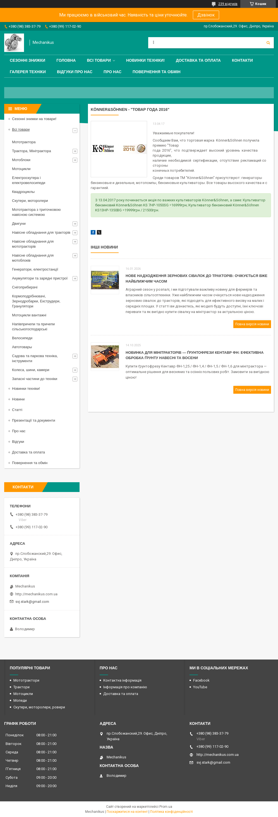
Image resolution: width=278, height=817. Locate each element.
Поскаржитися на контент (127, 812)
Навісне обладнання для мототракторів (33, 244)
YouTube (200, 687)
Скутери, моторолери (30, 201)
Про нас (112, 72)
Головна (66, 60)
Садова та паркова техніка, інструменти (35, 358)
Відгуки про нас (74, 72)
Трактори (21, 687)
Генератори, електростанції (35, 269)
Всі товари (99, 60)
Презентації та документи (33, 420)
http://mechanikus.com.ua (36, 594)
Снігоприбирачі (24, 287)
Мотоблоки (21, 160)
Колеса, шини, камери (30, 370)
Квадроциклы (23, 192)
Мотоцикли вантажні (29, 315)
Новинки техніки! (145, 60)
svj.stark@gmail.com (32, 601)
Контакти (242, 60)
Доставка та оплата (198, 60)
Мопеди (20, 700)
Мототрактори (26, 680)
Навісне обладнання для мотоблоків (33, 257)
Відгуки (18, 441)
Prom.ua (165, 807)
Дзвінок (206, 15)
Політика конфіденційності (171, 812)
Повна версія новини (252, 324)
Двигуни (19, 223)
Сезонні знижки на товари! (34, 119)
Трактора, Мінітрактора (31, 151)
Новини (18, 399)
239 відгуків (228, 4)
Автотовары (22, 347)
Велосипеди (22, 338)
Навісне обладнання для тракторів (41, 232)
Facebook (201, 680)
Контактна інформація (122, 680)
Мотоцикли (21, 169)
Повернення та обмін (157, 72)
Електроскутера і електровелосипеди (28, 180)
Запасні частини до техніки (34, 379)
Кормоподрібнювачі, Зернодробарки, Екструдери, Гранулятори (36, 301)
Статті (17, 410)
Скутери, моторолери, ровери (39, 707)
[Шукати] (268, 42)
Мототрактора (23, 142)
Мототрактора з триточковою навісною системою (36, 212)
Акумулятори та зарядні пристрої (40, 278)
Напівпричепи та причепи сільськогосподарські (33, 326)
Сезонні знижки (27, 60)
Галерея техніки (28, 72)
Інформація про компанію (125, 687)
